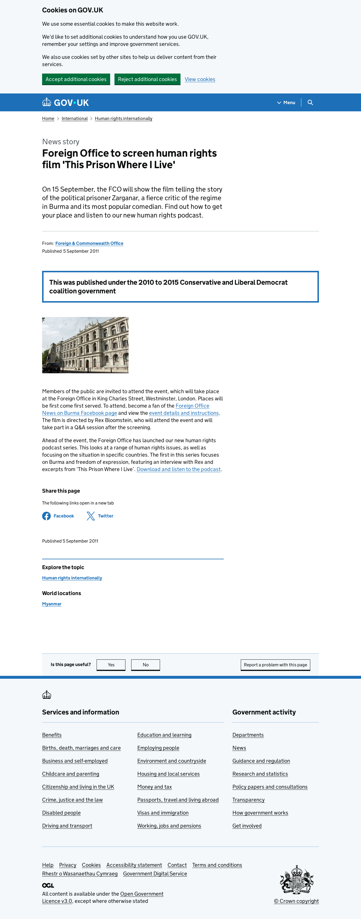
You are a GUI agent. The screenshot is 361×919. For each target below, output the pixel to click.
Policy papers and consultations (270, 786)
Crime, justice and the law (72, 799)
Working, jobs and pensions (169, 825)
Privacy (67, 865)
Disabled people (61, 812)
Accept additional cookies (76, 79)
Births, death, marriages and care (81, 747)
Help (48, 865)
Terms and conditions (217, 865)
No (151, 664)
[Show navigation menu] (286, 102)
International (75, 118)
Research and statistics (260, 773)
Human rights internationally (123, 118)
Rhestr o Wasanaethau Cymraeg (80, 873)
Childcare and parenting (70, 773)
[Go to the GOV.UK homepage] (65, 102)
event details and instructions (184, 413)
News (239, 747)
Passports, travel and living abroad (178, 799)
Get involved (247, 825)
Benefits (52, 735)
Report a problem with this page (275, 664)
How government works (260, 812)
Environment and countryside (171, 760)
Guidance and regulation (261, 760)
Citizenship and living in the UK (78, 786)
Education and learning (164, 735)
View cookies (200, 79)
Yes (117, 664)
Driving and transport (67, 825)
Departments (248, 735)
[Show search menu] (310, 102)
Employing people (158, 747)
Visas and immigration (163, 812)
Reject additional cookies (147, 79)
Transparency (248, 799)
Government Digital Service (155, 873)
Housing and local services (168, 773)
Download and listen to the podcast (179, 469)
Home (48, 118)
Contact (177, 865)
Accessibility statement (134, 865)
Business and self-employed (75, 760)
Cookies (91, 865)
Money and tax (154, 786)
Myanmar (51, 604)
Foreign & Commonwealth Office (89, 243)
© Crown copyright (296, 901)
